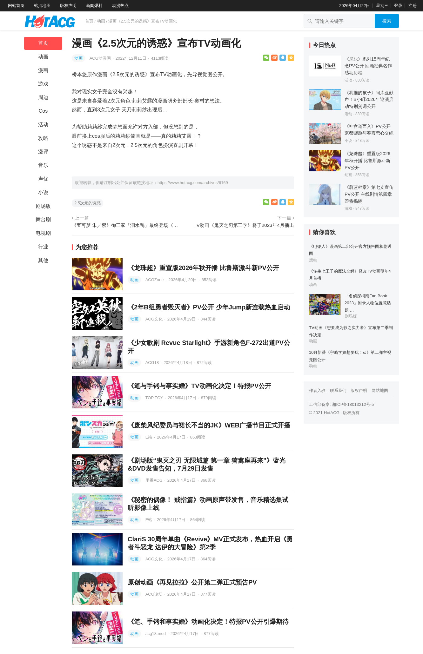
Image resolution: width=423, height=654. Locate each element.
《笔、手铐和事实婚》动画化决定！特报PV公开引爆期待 (208, 621)
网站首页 (16, 5)
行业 (43, 246)
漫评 (43, 151)
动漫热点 (120, 5)
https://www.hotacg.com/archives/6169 (193, 182)
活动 (43, 124)
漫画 (43, 70)
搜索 (386, 20)
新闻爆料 (94, 5)
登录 (398, 5)
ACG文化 (154, 319)
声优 (43, 179)
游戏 (43, 83)
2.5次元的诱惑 (87, 203)
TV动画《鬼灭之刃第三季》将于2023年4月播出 (243, 225)
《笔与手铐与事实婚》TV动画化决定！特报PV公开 (199, 385)
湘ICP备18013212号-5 (353, 404)
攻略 (43, 138)
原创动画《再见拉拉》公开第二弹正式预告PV (192, 582)
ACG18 (152, 362)
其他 (43, 260)
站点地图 (42, 5)
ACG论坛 (154, 594)
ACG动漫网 (101, 58)
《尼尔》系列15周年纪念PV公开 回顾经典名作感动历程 (368, 65)
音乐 (43, 165)
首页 (89, 21)
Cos (43, 111)
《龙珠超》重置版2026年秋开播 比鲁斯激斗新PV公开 (203, 267)
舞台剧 (43, 219)
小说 (43, 192)
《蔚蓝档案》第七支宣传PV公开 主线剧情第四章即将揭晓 (369, 194)
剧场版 (43, 206)
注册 (412, 5)
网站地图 (380, 390)
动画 (101, 21)
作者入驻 (317, 390)
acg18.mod (156, 633)
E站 (149, 437)
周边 (43, 97)
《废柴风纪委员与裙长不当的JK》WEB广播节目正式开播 (209, 425)
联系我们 (338, 390)
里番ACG (154, 480)
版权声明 (68, 5)
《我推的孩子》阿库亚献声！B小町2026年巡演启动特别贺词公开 (369, 99)
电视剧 (43, 233)
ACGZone (155, 279)
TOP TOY (154, 397)
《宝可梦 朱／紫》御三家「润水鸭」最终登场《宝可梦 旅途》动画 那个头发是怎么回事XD (126, 225)
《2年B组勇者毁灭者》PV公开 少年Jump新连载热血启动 (209, 307)
